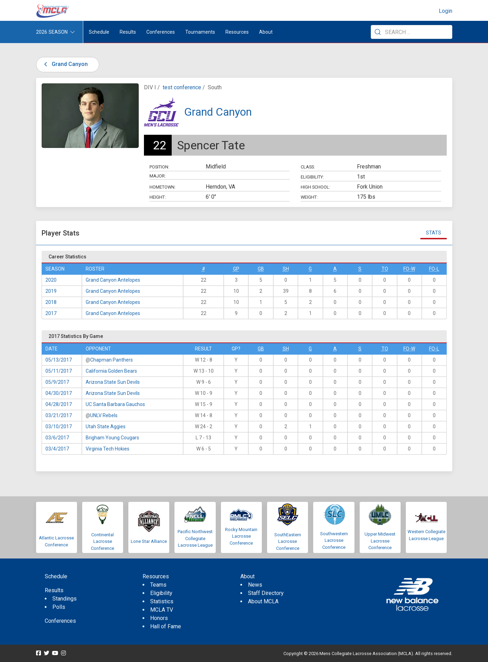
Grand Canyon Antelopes (113, 280)
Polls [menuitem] (58, 607)
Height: (157, 197)
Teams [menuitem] (158, 584)
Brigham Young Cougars (112, 437)
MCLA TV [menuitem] (161, 609)
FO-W (409, 269)
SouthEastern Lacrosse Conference (287, 541)
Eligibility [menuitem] (161, 593)
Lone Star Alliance (149, 541)
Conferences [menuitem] (60, 621)
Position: (159, 166)
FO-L (434, 269)
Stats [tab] (433, 232)
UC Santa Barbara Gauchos (115, 404)
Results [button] (128, 32)
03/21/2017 (58, 415)
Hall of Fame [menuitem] (165, 626)
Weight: (309, 197)
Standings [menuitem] (64, 598)
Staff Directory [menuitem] (266, 593)
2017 (51, 313)
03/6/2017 (57, 437)
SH (286, 269)
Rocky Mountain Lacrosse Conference (241, 536)
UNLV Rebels (104, 415)
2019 (51, 291)
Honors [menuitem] (159, 618)
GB (261, 269)
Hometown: (162, 187)
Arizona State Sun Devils (113, 382)
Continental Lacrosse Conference (102, 541)
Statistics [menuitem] (161, 601)
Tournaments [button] (200, 32)
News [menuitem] (255, 584)
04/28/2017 (58, 404)
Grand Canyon (65, 64)
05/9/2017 (57, 382)
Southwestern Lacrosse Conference (334, 540)
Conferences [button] (160, 32)
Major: (157, 176)
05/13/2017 (58, 360)
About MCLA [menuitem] (263, 601)
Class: (308, 166)
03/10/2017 (58, 426)
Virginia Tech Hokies (107, 449)
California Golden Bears (111, 371)
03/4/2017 (57, 449)
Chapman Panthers (111, 360)
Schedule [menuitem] (99, 32)
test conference (182, 87)
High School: (315, 187)
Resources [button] (237, 32)
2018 (51, 302)
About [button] (266, 32)
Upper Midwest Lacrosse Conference (380, 540)
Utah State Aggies (106, 426)
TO (385, 269)
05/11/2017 (58, 371)
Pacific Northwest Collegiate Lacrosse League (195, 538)
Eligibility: (312, 177)
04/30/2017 (58, 393)
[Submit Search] (378, 32)
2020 (51, 280)
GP (236, 269)
